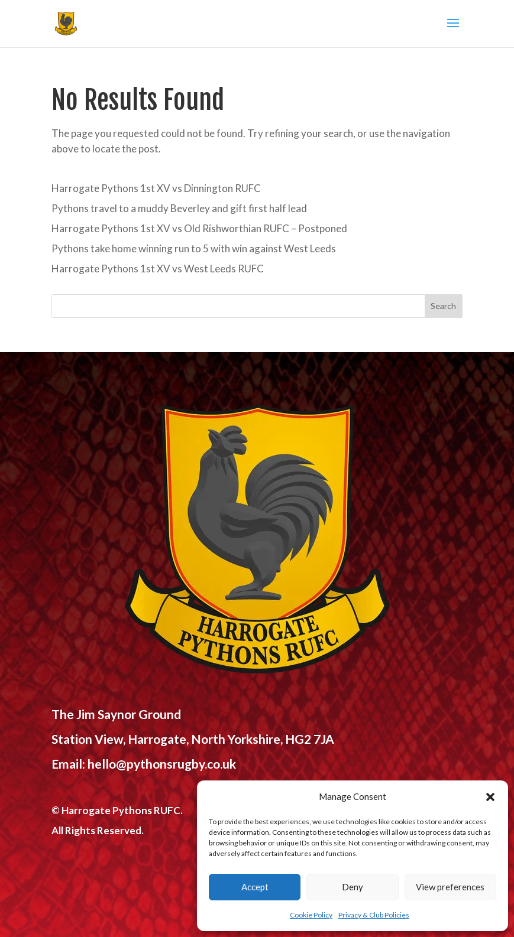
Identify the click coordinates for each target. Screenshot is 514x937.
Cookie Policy (311, 914)
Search (443, 306)
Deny (352, 886)
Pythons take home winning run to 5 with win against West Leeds (193, 248)
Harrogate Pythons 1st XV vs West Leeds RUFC (157, 268)
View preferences (450, 886)
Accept (255, 886)
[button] (490, 797)
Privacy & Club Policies (373, 914)
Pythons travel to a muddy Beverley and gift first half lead (179, 208)
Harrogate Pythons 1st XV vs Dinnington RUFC (156, 188)
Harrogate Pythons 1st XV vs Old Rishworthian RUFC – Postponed (199, 228)
